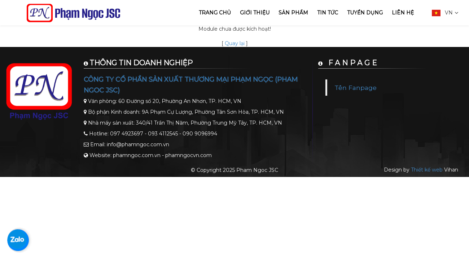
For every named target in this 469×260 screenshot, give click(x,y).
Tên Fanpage (355, 87)
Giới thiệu (254, 12)
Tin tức (327, 12)
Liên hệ (403, 12)
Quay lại (235, 43)
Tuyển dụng (365, 12)
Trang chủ (215, 12)
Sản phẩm (293, 12)
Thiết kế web (427, 169)
